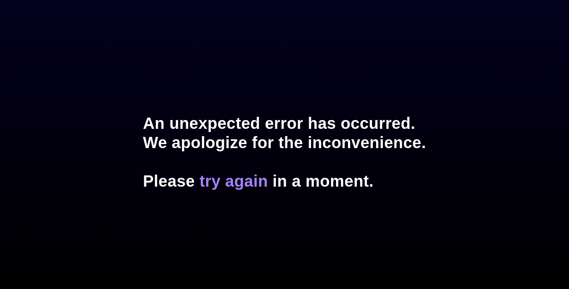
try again (233, 181)
